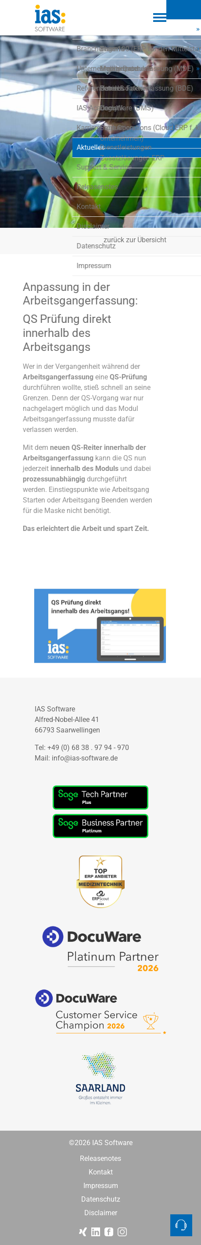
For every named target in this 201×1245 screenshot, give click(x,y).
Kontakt (101, 1172)
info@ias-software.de (85, 758)
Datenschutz (100, 1199)
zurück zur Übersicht (135, 240)
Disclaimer (100, 1213)
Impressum (100, 1185)
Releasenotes (100, 1158)
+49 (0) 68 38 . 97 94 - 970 (88, 747)
